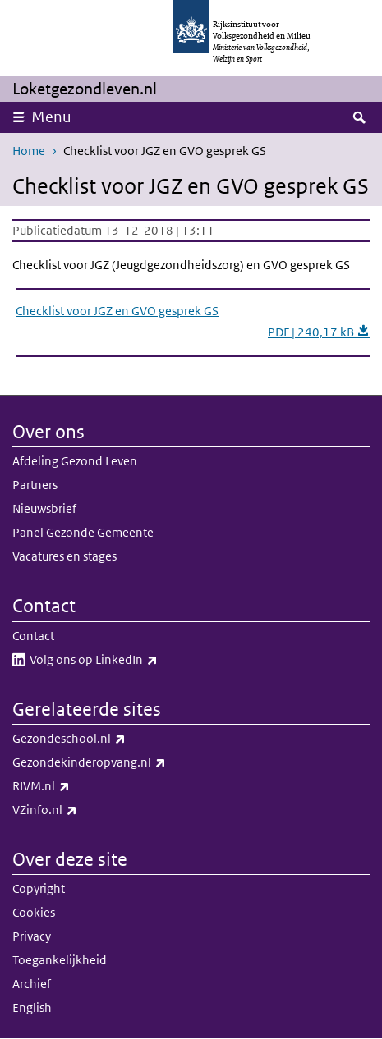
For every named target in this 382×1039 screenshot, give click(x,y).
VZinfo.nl (81, 810)
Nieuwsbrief (44, 508)
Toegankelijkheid (59, 960)
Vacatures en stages (64, 556)
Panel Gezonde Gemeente (83, 532)
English (32, 1007)
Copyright (38, 888)
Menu (51, 117)
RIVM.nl (77, 786)
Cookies (33, 912)
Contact (33, 635)
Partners (35, 484)
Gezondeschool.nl (105, 738)
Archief (31, 983)
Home (28, 150)
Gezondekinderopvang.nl (125, 762)
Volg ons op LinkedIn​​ (130, 660)
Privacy (31, 936)
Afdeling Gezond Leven (74, 461)
